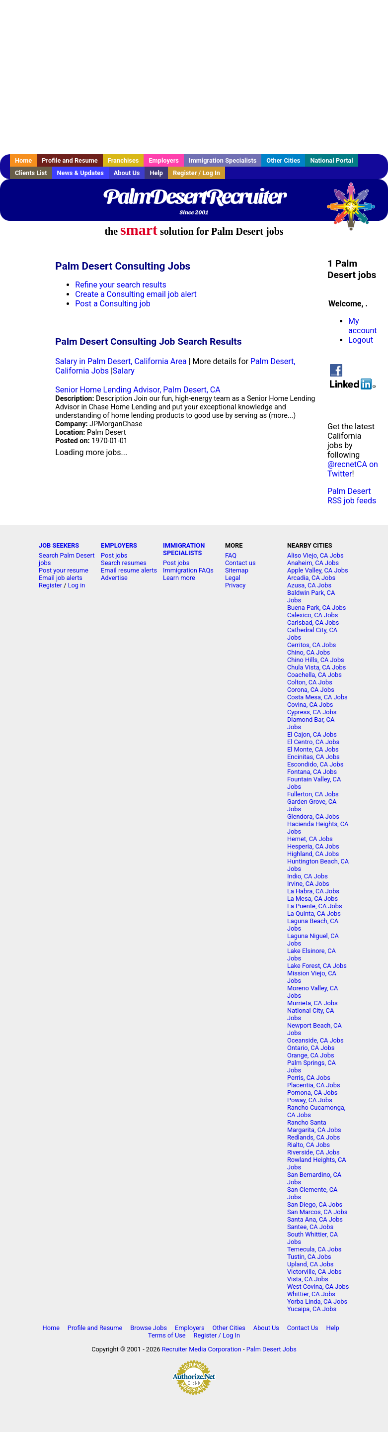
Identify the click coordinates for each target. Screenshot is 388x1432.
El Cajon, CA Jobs (312, 734)
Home (23, 160)
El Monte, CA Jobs (313, 749)
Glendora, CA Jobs (313, 816)
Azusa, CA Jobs (309, 585)
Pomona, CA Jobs (312, 1092)
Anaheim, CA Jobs (313, 563)
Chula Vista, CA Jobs (316, 667)
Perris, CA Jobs (308, 1077)
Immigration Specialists (222, 160)
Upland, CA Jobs (310, 1264)
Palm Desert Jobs (271, 1349)
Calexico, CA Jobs (312, 615)
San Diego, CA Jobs (314, 1204)
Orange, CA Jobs (310, 1055)
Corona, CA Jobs (310, 689)
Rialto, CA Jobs (308, 1144)
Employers (164, 160)
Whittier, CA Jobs (311, 1294)
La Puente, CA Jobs (314, 906)
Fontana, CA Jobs (312, 771)
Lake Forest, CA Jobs (317, 965)
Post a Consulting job (112, 303)
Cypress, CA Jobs (311, 712)
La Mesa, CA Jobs (312, 898)
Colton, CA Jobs (309, 682)
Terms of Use (167, 1335)
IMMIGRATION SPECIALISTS (184, 549)
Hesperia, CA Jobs (313, 846)
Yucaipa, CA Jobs (311, 1309)
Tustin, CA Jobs (309, 1256)
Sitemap (236, 570)
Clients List (31, 173)
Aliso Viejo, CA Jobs (315, 555)
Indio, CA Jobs (307, 876)
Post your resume (63, 570)
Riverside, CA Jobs (313, 1152)
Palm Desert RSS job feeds (351, 495)
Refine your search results (120, 284)
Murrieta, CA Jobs (312, 1003)
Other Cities (283, 160)
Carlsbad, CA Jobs (313, 622)
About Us (127, 173)
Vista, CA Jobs (307, 1279)
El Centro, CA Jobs (313, 742)
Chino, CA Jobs (308, 652)
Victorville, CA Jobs (314, 1271)
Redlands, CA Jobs (313, 1137)
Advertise (114, 577)
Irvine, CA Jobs (308, 883)
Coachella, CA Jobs (314, 674)
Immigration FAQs (188, 570)
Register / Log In (196, 173)
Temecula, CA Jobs (314, 1249)
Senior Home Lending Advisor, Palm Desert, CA (137, 389)
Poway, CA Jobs (309, 1100)
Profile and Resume (70, 160)
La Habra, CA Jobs (313, 891)
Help (156, 173)
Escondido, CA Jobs (315, 764)
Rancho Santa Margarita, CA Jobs (314, 1126)
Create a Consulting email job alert (136, 294)
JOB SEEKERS (59, 545)
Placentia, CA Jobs (313, 1085)
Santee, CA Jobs (310, 1227)
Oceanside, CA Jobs (315, 1040)
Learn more (179, 577)
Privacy (235, 585)
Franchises (123, 160)
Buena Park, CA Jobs (316, 607)
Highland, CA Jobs (313, 854)
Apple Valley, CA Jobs (317, 570)
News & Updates (80, 173)
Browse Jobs (148, 1328)
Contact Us (302, 1328)
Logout (360, 340)
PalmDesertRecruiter (194, 196)
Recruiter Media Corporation (201, 1349)
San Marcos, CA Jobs (317, 1212)
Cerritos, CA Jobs (311, 645)
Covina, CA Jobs (310, 704)
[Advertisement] (194, 77)
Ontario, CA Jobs (310, 1047)
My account (362, 325)
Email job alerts (60, 577)
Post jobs (114, 555)
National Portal (331, 160)
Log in (76, 585)
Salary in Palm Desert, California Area (120, 361)
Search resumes (124, 563)
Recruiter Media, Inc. (355, 211)
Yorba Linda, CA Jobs (317, 1301)
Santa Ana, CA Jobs (315, 1219)
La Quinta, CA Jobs (314, 913)
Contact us (240, 563)
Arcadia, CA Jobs (311, 577)
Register (50, 585)
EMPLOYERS (119, 545)
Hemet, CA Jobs (310, 839)
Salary (124, 371)
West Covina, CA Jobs (318, 1286)
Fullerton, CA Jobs (313, 794)
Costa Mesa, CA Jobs (317, 697)
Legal (232, 577)
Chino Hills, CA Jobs (315, 660)
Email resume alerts (129, 570)
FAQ (230, 555)
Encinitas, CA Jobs (313, 757)
